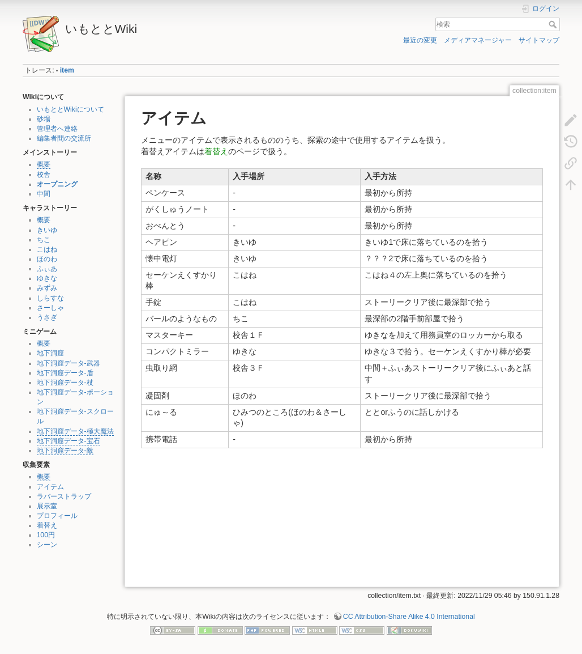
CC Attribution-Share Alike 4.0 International (409, 617)
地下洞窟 (50, 353)
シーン (47, 545)
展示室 (47, 506)
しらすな (50, 298)
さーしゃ (50, 308)
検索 (554, 24)
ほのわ (47, 259)
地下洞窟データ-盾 (65, 373)
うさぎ (47, 317)
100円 (46, 535)
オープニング (57, 184)
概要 (43, 164)
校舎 (43, 175)
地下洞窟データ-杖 (65, 383)
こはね (47, 249)
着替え (47, 525)
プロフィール (57, 516)
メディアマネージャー (478, 40)
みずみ (47, 288)
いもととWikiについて (70, 109)
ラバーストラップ (64, 496)
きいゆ (47, 230)
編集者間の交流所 (64, 138)
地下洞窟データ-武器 (68, 363)
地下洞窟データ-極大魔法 (75, 431)
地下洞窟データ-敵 (65, 451)
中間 (43, 194)
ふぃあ (47, 269)
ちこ (43, 240)
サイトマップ (539, 40)
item (67, 70)
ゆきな (47, 278)
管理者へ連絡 (57, 129)
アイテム (50, 487)
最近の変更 (420, 40)
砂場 (43, 119)
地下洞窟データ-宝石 (68, 441)
